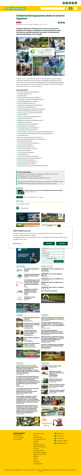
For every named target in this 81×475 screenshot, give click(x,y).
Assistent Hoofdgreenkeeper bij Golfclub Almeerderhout (32, 275)
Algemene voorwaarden (39, 454)
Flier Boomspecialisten (23, 139)
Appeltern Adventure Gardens (46, 28)
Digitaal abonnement (38, 445)
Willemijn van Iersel (21, 24)
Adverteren (36, 462)
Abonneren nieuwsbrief (39, 446)
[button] (17, 243)
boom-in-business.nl (60, 470)
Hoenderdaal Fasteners (23, 128)
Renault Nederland (22, 164)
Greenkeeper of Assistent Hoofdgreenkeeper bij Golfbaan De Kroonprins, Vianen (31, 291)
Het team (36, 448)
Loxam (19, 135)
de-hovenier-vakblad (62, 441)
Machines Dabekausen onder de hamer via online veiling (57, 385)
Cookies (35, 460)
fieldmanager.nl (9, 470)
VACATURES (20, 266)
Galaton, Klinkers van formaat (25, 165)
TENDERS (44, 315)
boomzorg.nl (37, 470)
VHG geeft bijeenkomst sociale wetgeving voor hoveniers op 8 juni (30, 332)
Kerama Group (21, 158)
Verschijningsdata (38, 463)
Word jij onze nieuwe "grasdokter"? (29, 297)
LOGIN (20, 197)
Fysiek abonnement (38, 433)
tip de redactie (25, 208)
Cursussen (36, 441)
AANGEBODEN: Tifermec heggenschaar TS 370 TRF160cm (52, 269)
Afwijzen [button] (49, 243)
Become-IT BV (21, 103)
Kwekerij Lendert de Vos (24, 112)
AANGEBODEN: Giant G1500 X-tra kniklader (52, 287)
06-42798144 (60, 438)
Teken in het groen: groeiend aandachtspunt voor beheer (57, 390)
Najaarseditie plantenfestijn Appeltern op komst (31, 344)
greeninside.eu (71, 470)
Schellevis (20, 122)
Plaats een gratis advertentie (49, 291)
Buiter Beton (20, 146)
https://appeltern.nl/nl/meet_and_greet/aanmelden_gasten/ (33, 178)
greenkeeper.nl (18, 470)
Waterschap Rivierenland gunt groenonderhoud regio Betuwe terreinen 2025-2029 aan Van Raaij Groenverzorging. (52, 332)
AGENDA (19, 315)
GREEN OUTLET (47, 266)
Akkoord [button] (62, 243)
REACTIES (19, 201)
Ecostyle (19, 156)
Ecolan (19, 154)
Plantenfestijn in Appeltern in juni (32, 338)
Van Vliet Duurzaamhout (23, 105)
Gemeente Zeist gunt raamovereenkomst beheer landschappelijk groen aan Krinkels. (52, 318)
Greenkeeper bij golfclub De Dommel (31, 269)
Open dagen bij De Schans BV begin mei (32, 318)
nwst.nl (40, 471)
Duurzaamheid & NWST (39, 439)
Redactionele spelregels (39, 452)
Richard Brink (20, 126)
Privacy (35, 458)
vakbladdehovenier (61, 443)
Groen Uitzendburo (22, 137)
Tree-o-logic (20, 152)
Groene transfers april (55, 366)
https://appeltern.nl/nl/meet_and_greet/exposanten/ (42, 183)
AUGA (19, 114)
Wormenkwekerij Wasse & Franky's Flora (28, 131)
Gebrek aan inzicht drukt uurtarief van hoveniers (55, 379)
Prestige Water (21, 162)
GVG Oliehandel (21, 101)
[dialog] (40, 237)
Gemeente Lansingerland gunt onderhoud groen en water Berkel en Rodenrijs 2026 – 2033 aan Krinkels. (52, 346)
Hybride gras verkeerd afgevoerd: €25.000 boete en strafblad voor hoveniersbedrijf (56, 373)
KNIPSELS (19, 363)
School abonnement (38, 450)
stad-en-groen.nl (28, 470)
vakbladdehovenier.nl (48, 470)
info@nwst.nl (59, 433)
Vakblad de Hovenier (23, 120)
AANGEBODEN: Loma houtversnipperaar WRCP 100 (51, 274)
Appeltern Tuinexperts (23, 92)
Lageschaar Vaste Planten (24, 116)
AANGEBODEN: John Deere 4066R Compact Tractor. (52, 283)
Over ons (35, 435)
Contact (35, 443)
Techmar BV (20, 97)
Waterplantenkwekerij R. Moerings (26, 109)
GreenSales (20, 124)
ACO (18, 107)
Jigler (18, 95)
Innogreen (20, 145)
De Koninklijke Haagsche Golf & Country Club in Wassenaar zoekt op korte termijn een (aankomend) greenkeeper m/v (32, 282)
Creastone (20, 118)
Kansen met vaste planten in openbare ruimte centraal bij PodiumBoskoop (32, 325)
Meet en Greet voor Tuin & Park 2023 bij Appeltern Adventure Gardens (44, 190)
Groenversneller (37, 437)
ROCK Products (21, 129)
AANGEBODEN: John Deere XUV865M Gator (52, 279)
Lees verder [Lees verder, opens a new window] (23, 239)
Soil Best (19, 150)
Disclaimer (36, 456)
